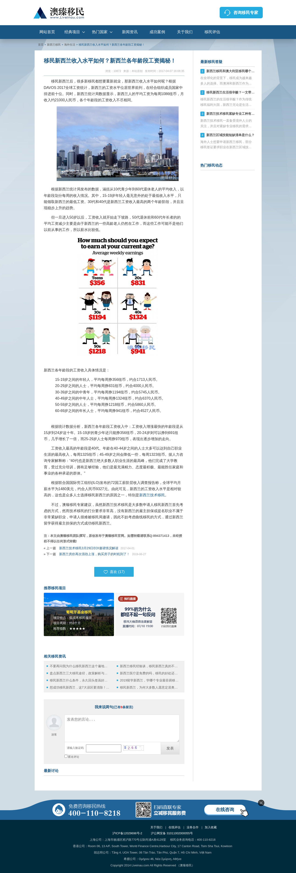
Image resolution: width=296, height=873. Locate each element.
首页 (41, 44)
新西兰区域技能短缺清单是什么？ (230, 135)
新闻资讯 (130, 32)
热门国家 (100, 32)
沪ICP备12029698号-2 (127, 833)
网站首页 (47, 32)
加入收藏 (211, 827)
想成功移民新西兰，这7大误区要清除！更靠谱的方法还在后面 (80, 687)
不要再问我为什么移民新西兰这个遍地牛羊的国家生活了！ (80, 666)
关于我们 (185, 32)
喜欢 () (114, 572)
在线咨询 (225, 809)
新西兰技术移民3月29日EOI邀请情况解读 (88, 548)
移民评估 (212, 32)
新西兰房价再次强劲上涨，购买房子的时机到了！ (94, 554)
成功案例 (157, 32)
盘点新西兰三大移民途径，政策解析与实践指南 (80, 673)
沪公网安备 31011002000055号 (172, 833)
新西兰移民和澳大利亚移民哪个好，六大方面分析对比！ (246, 71)
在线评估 (174, 827)
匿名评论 (73, 756)
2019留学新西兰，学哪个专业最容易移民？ (150, 680)
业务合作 (193, 827)
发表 (170, 748)
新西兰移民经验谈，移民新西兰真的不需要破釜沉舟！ (150, 666)
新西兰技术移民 (152, 495)
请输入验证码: (75, 747)
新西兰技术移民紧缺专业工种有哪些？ (233, 113)
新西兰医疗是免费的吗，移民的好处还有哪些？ (150, 673)
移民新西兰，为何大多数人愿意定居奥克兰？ (150, 687)
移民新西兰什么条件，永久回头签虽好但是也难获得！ (80, 680)
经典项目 (72, 32)
